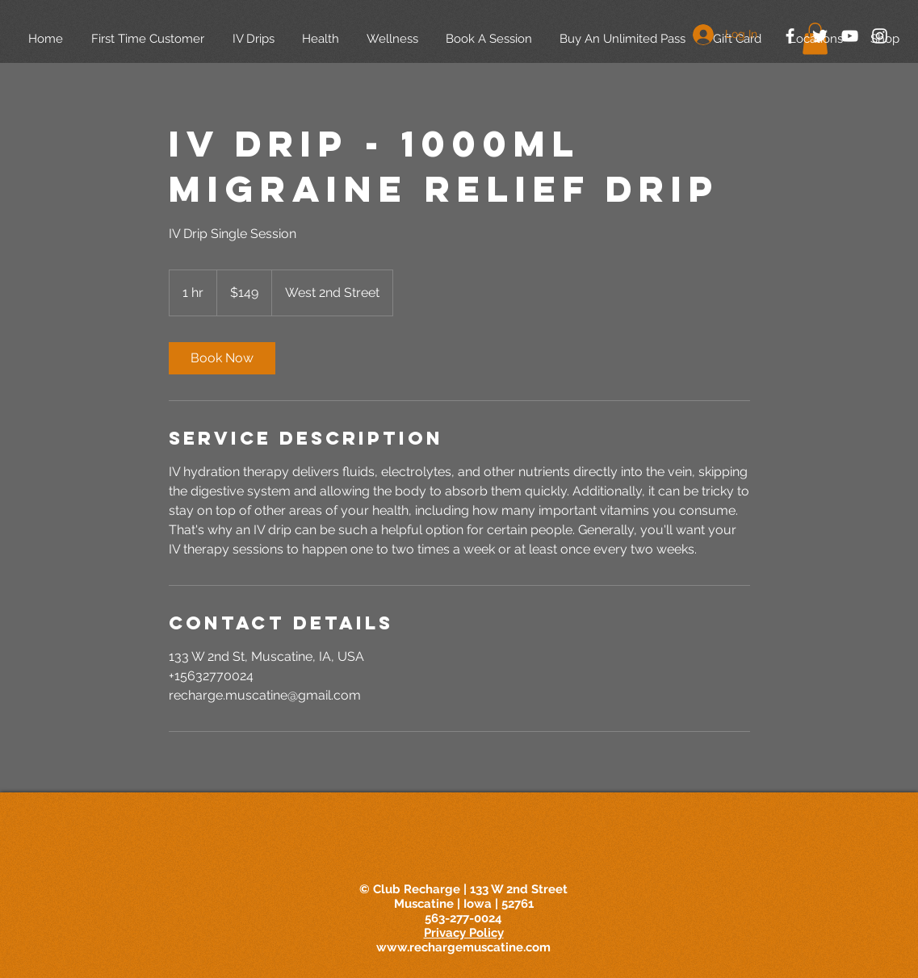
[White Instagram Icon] (880, 36)
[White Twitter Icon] (820, 36)
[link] (222, 358)
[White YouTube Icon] (850, 36)
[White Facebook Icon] (790, 36)
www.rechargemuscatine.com (463, 947)
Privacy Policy (464, 933)
